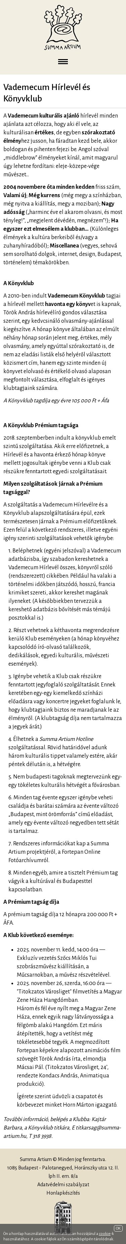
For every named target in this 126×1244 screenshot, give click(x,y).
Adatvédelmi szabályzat (63, 1184)
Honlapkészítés (63, 1193)
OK (118, 1228)
